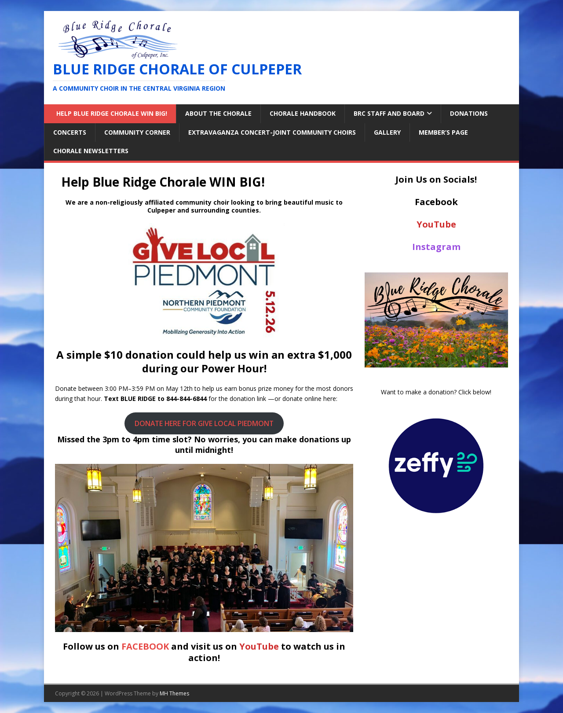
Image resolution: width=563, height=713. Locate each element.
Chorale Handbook (303, 113)
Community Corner (137, 132)
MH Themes (174, 693)
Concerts (69, 132)
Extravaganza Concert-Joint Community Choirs (272, 132)
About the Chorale (218, 113)
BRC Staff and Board (389, 113)
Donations (469, 113)
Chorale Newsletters (90, 151)
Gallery (387, 132)
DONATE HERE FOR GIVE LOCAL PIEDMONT (204, 423)
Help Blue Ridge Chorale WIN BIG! (110, 113)
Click (464, 392)
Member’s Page (443, 132)
